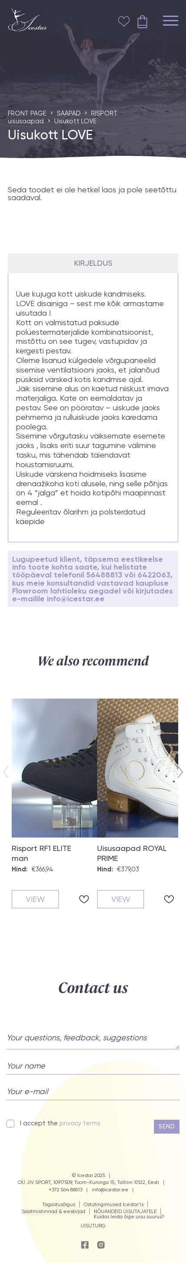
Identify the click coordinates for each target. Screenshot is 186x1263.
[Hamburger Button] (170, 21)
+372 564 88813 (65, 1190)
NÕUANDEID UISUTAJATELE (125, 1211)
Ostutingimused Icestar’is (114, 1204)
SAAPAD (69, 113)
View (35, 899)
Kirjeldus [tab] (93, 263)
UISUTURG (93, 1226)
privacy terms (80, 1123)
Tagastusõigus (58, 1204)
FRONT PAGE (27, 113)
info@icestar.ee (110, 1190)
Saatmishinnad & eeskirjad (53, 1211)
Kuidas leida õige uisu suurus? (129, 1217)
